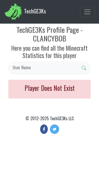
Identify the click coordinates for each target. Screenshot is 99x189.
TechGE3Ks (25, 11)
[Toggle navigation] (87, 12)
